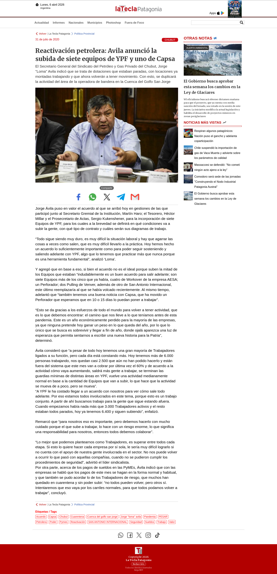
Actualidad (41, 22)
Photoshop (113, 22)
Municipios (94, 22)
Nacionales (76, 22)
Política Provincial (84, 33)
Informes (59, 22)
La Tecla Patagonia (59, 33)
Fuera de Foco (134, 22)
